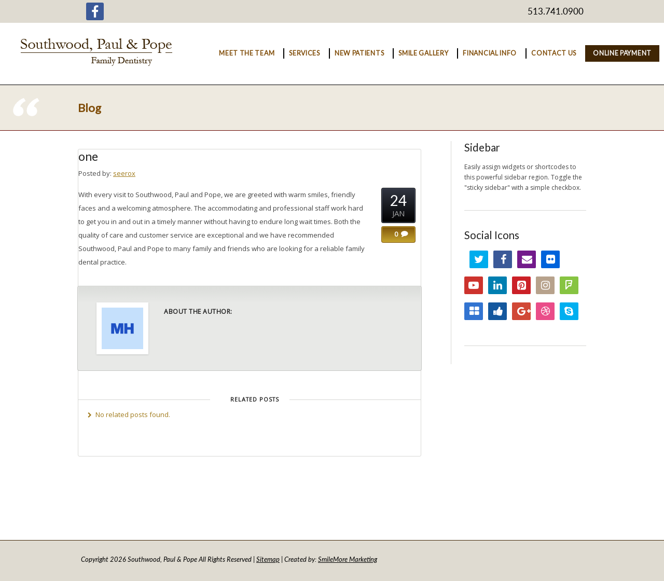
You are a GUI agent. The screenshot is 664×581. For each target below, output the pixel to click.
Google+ (521, 311)
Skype (569, 311)
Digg (497, 311)
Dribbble (545, 311)
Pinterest (521, 285)
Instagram (545, 285)
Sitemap (268, 559)
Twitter (478, 259)
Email (526, 259)
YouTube (473, 285)
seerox (124, 173)
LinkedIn (497, 285)
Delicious (473, 311)
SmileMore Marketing (347, 559)
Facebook (502, 259)
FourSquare (569, 285)
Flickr (550, 259)
